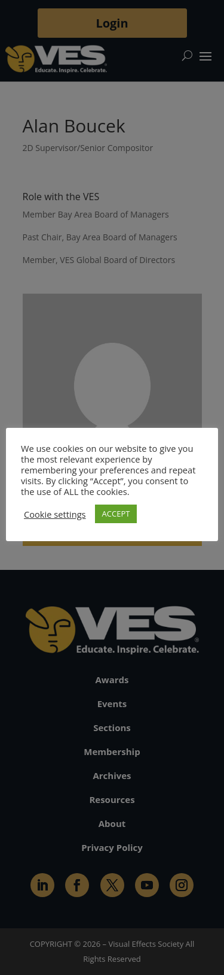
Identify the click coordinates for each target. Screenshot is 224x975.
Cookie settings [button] (55, 514)
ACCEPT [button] (116, 513)
